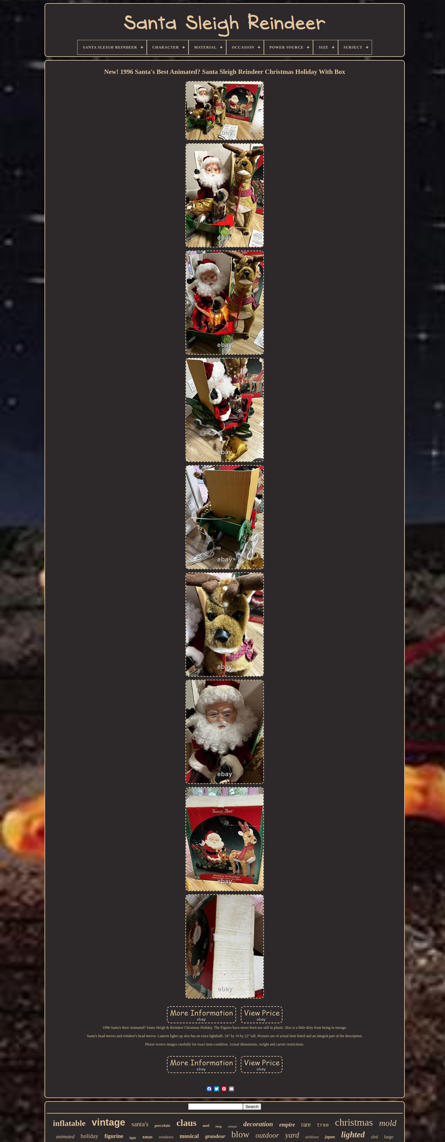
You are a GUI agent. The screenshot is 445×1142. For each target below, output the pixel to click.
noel (206, 1125)
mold (387, 1123)
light (132, 1138)
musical (189, 1136)
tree (323, 1125)
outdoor (267, 1135)
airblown (312, 1137)
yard (292, 1135)
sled (374, 1137)
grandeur (215, 1136)
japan (330, 1137)
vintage (108, 1122)
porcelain (162, 1125)
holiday (89, 1136)
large (388, 1136)
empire (287, 1125)
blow (240, 1134)
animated (65, 1136)
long (218, 1126)
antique (232, 1126)
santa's (139, 1124)
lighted (353, 1134)
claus (186, 1123)
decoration (258, 1124)
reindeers (166, 1137)
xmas (147, 1136)
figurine (113, 1136)
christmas (354, 1122)
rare (306, 1124)
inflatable (69, 1123)
